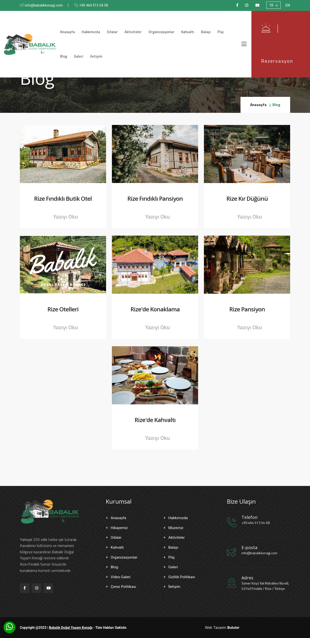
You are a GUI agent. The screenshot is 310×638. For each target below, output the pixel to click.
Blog (227, 28)
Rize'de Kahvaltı (155, 419)
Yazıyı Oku (65, 216)
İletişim (86, 59)
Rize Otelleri (62, 309)
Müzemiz (176, 527)
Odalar (114, 28)
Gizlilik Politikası (182, 577)
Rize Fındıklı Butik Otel (63, 198)
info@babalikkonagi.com (46, 5)
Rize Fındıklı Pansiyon (155, 198)
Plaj (215, 28)
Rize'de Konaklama (155, 309)
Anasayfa (73, 28)
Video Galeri (121, 577)
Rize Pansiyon (247, 309)
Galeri (70, 59)
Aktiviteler (134, 28)
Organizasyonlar (160, 28)
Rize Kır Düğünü (247, 198)
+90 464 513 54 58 (100, 5)
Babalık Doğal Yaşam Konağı (71, 628)
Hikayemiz (120, 527)
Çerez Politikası (124, 586)
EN (287, 5)
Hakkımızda (95, 28)
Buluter (233, 627)
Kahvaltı (185, 28)
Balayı (201, 28)
